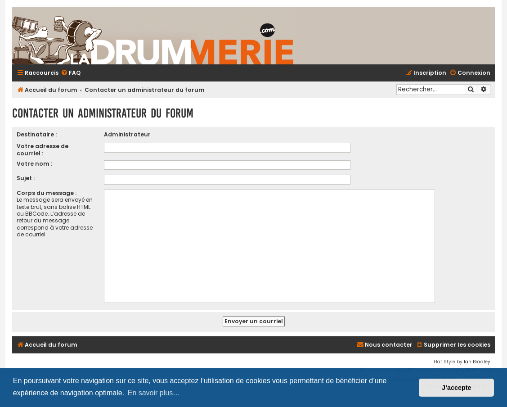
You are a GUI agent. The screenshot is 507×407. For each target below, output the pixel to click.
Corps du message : (46, 193)
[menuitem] (71, 73)
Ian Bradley (477, 361)
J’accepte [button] (456, 387)
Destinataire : (37, 134)
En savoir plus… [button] (154, 393)
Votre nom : (34, 163)
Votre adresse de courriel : (42, 149)
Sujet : (26, 178)
